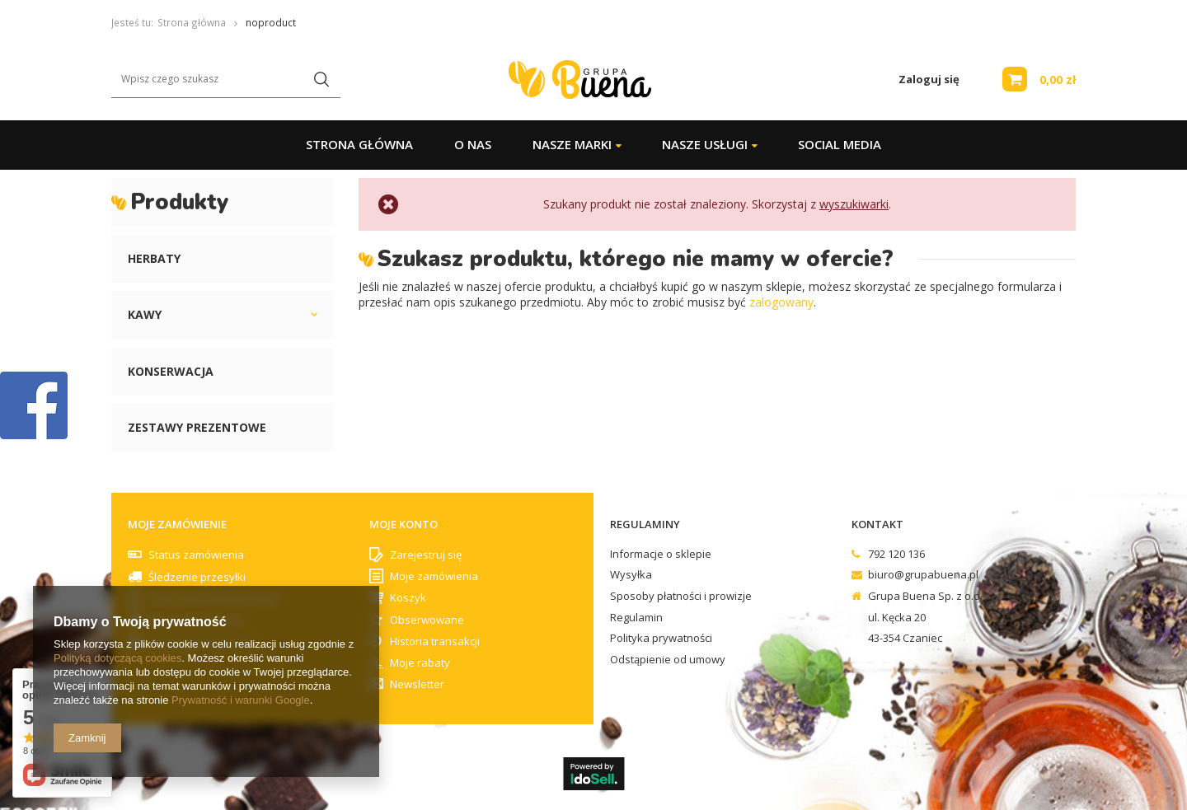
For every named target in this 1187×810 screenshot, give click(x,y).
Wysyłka (631, 575)
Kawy (145, 314)
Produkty (179, 202)
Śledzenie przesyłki (197, 576)
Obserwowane (427, 620)
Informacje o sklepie (660, 554)
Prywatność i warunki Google (240, 700)
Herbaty (154, 258)
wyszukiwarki (854, 204)
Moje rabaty (420, 663)
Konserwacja (170, 371)
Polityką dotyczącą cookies (117, 658)
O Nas (472, 144)
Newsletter (417, 684)
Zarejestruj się (426, 555)
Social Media (839, 144)
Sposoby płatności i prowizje (681, 596)
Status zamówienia (196, 554)
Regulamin (636, 618)
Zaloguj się (928, 80)
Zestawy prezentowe (197, 427)
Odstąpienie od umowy (667, 660)
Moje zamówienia (434, 576)
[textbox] (225, 79)
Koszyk (408, 598)
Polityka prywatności (661, 638)
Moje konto (403, 524)
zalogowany (781, 302)
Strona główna (359, 144)
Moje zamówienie (177, 524)
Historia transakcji (435, 641)
